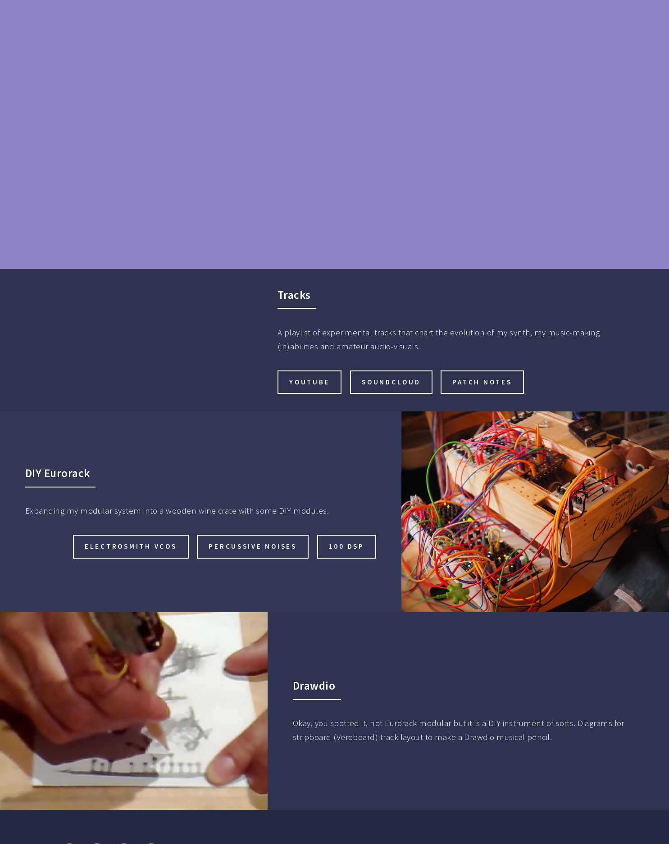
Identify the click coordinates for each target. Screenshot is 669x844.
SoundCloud (391, 382)
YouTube (309, 382)
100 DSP (346, 546)
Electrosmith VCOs (131, 546)
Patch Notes (482, 382)
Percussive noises (252, 546)
